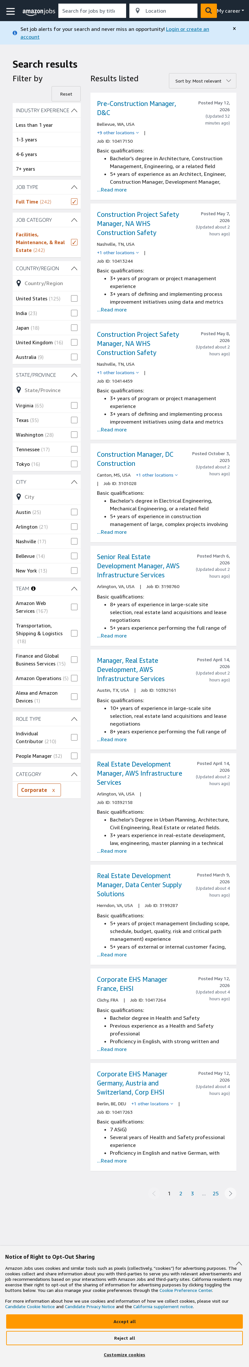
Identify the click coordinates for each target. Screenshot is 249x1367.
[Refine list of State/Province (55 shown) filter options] (47, 390)
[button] (11, 11)
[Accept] (124, 1321)
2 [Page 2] (180, 1193)
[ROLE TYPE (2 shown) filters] (47, 719)
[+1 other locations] (118, 253)
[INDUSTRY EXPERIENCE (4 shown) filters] (47, 110)
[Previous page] (154, 1193)
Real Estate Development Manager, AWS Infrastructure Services (139, 773)
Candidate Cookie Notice (30, 1306)
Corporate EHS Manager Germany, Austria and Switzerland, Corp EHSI (132, 1083)
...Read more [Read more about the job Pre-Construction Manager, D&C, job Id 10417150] (112, 189)
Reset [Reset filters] (66, 94)
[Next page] (230, 1193)
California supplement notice (163, 1306)
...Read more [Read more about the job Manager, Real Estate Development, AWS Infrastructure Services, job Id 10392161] (112, 739)
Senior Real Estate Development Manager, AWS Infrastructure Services (138, 566)
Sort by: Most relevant (198, 81)
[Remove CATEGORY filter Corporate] (53, 790)
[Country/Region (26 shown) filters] (47, 268)
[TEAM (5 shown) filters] (74, 588)
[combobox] (92, 11)
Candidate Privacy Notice (90, 1306)
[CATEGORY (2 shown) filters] (47, 774)
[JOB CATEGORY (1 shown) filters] (47, 220)
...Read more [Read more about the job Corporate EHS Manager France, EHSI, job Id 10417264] (112, 1049)
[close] (234, 28)
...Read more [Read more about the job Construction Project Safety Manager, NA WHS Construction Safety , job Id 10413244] (112, 309)
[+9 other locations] (118, 133)
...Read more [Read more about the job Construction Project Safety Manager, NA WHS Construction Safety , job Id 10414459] (112, 429)
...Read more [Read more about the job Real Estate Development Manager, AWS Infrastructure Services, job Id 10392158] (112, 851)
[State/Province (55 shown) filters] (47, 375)
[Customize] (124, 1354)
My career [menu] (228, 10)
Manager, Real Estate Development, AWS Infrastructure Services (131, 669)
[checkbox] (47, 201)
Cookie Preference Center (186, 1290)
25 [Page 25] (216, 1193)
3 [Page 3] (192, 1193)
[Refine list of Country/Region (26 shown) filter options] (47, 283)
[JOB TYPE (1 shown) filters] (47, 187)
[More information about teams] (33, 588)
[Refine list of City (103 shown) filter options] (47, 497)
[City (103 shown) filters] (47, 482)
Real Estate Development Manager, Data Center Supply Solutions (139, 885)
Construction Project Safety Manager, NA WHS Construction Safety (138, 223)
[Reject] (124, 1338)
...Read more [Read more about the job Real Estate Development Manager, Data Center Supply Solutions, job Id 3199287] (112, 954)
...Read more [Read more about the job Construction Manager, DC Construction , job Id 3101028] (112, 532)
